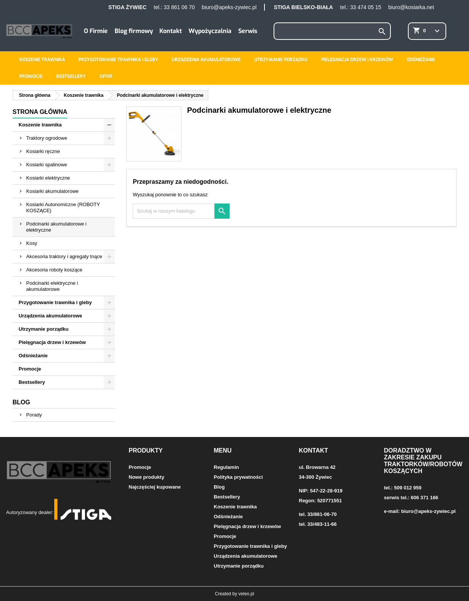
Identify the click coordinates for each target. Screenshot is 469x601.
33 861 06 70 (179, 7)
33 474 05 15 (365, 7)
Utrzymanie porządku (280, 60)
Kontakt (170, 31)
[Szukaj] (332, 31)
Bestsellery (71, 76)
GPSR (105, 76)
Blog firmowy (134, 31)
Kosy (31, 243)
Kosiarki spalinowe (46, 164)
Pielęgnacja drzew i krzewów (357, 60)
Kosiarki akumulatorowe (52, 191)
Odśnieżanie (421, 60)
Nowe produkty (146, 477)
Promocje (30, 76)
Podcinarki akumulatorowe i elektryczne (56, 227)
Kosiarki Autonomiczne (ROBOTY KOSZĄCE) (63, 207)
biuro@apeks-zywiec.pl (229, 7)
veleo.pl (246, 593)
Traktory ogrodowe (46, 138)
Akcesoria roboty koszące (54, 270)
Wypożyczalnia (210, 31)
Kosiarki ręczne (43, 151)
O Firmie (96, 31)
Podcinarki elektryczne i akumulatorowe (52, 286)
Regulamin (226, 467)
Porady (34, 415)
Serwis (247, 31)
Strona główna (40, 112)
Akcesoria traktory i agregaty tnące (64, 256)
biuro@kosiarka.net (411, 7)
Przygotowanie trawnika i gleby (118, 60)
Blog (21, 402)
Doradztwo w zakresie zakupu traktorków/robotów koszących (423, 460)
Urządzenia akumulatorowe (206, 60)
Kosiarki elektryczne (48, 178)
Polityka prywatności (238, 477)
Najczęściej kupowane (155, 487)
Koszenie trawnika (42, 60)
